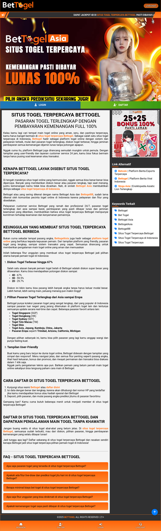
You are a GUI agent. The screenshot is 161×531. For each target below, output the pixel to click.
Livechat (151, 6)
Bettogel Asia (84, 186)
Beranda (21, 526)
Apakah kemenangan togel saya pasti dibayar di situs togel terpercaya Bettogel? (50, 506)
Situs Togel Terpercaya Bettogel (132, 15)
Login (40, 104)
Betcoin (122, 171)
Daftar (121, 104)
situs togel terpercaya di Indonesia (40, 188)
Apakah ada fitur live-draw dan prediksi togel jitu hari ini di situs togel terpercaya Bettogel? (50, 477)
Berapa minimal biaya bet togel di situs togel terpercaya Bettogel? (42, 487)
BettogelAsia (62, 238)
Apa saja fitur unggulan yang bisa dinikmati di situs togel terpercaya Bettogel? (49, 496)
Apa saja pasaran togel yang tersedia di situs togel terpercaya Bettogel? (46, 466)
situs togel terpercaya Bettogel (55, 135)
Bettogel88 (87, 194)
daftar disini (53, 387)
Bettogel (37, 138)
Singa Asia (124, 186)
